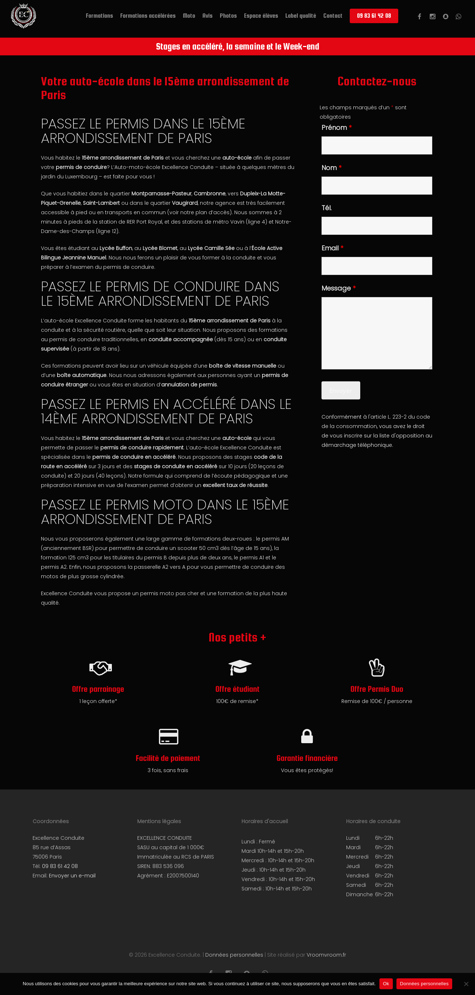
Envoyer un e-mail (72, 875)
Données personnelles (234, 954)
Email (332, 248)
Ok (386, 983)
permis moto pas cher (169, 593)
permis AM (275, 538)
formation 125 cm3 (65, 557)
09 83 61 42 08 (60, 866)
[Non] (466, 983)
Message (338, 288)
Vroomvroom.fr (326, 954)
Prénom (336, 127)
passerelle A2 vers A (159, 567)
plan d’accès (213, 212)
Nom (331, 167)
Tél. (326, 207)
